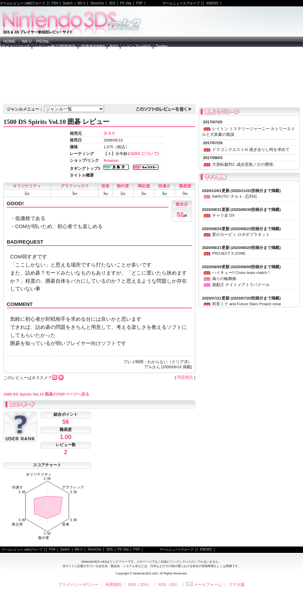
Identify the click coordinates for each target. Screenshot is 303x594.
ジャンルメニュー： (25, 109)
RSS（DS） (169, 585)
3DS (112, 3)
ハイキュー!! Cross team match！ (241, 273)
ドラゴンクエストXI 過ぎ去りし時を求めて (251, 150)
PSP (139, 3)
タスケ (109, 133)
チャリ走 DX (223, 215)
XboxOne (97, 3)
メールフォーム (204, 585)
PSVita (42, 41)
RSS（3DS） (140, 585)
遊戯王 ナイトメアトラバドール (241, 285)
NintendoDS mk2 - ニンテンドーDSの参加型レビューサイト (72, 21)
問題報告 (185, 377)
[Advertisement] (237, 58)
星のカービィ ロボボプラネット (241, 234)
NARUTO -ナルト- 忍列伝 (234, 196)
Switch (67, 3)
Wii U (81, 3)
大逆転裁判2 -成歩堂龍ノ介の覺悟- (243, 164)
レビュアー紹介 (137, 46)
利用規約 (113, 585)
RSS (114, 46)
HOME (9, 41)
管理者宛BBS (93, 46)
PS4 (55, 3)
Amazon (111, 160)
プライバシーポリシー (78, 585)
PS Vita (125, 3)
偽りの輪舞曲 (224, 279)
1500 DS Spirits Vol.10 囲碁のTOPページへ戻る (46, 394)
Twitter (162, 46)
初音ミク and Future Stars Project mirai (246, 304)
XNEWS (212, 3)
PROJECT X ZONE (228, 253)
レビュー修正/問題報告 (55, 46)
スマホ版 (237, 585)
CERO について (143, 154)
